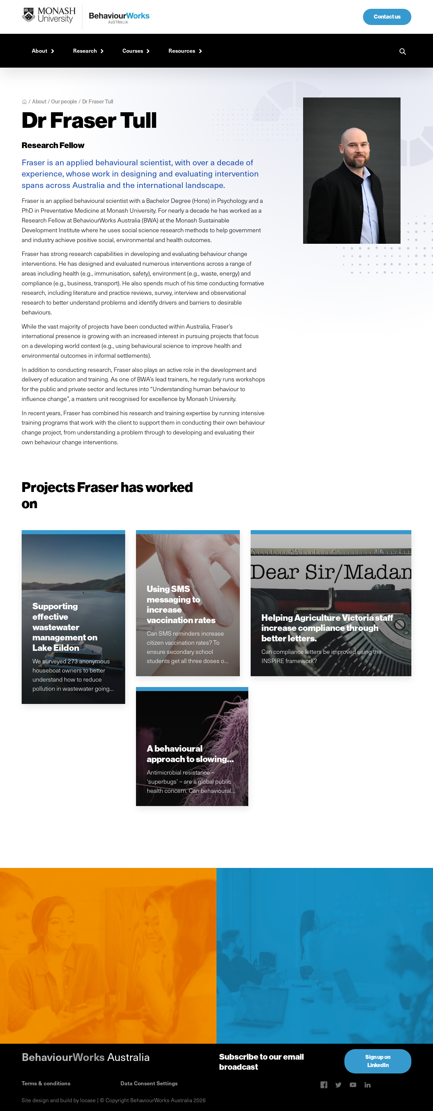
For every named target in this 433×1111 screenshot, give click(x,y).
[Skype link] (324, 1085)
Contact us (387, 17)
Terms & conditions (46, 1083)
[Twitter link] (338, 1085)
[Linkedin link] (353, 1085)
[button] (42, 51)
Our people (64, 101)
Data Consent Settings (149, 1083)
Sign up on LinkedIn (377, 1061)
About (39, 101)
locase (88, 1100)
